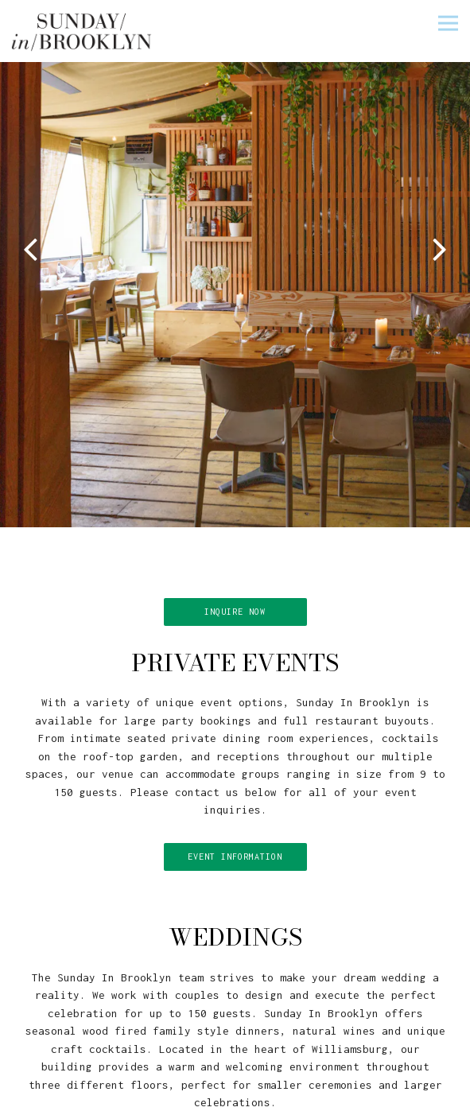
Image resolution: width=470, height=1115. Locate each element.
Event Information (235, 842)
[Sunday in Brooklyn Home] (82, 31)
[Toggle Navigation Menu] (448, 22)
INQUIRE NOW (235, 597)
